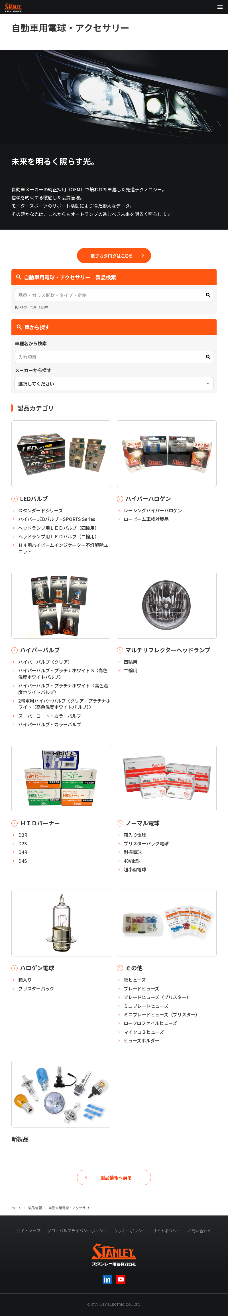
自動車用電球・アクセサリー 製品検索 (66, 277)
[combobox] (114, 383)
